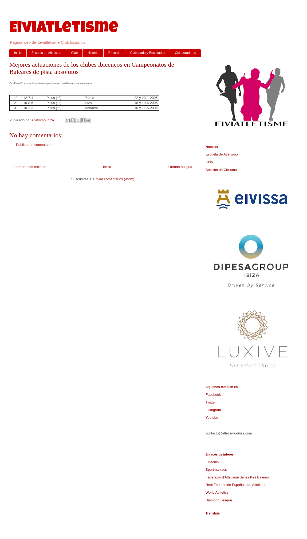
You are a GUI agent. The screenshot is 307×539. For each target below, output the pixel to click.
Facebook (213, 395)
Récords (114, 53)
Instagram (213, 410)
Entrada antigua (180, 167)
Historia (93, 53)
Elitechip (212, 462)
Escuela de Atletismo (46, 53)
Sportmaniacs (216, 470)
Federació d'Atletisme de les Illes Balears (237, 477)
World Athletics (217, 492)
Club (74, 53)
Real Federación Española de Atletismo (236, 485)
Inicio (18, 53)
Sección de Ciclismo (221, 170)
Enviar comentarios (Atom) (113, 179)
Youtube (212, 418)
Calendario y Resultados (147, 53)
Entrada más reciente (29, 167)
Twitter (211, 402)
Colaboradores (185, 53)
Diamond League (219, 500)
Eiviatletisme (63, 29)
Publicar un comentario (34, 145)
